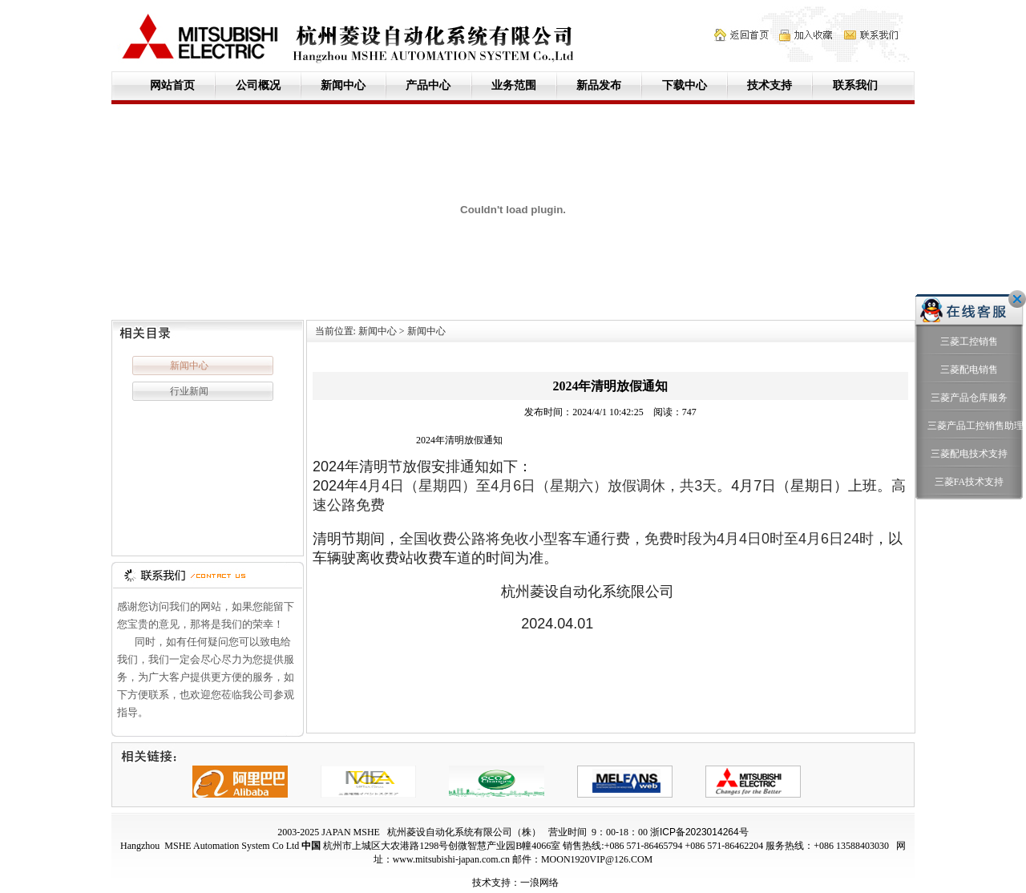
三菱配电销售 (969, 327)
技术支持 (769, 85)
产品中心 (428, 85)
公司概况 (258, 85)
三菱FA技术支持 (969, 440)
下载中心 (684, 85)
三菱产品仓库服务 (969, 356)
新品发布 (598, 85)
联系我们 (855, 85)
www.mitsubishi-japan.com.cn (451, 859)
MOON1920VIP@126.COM (596, 859)
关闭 (1017, 257)
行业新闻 (189, 391)
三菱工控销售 (969, 299)
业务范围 (513, 85)
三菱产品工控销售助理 (969, 384)
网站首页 (172, 85)
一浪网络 (539, 882)
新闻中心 (343, 85)
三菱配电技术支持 (969, 412)
